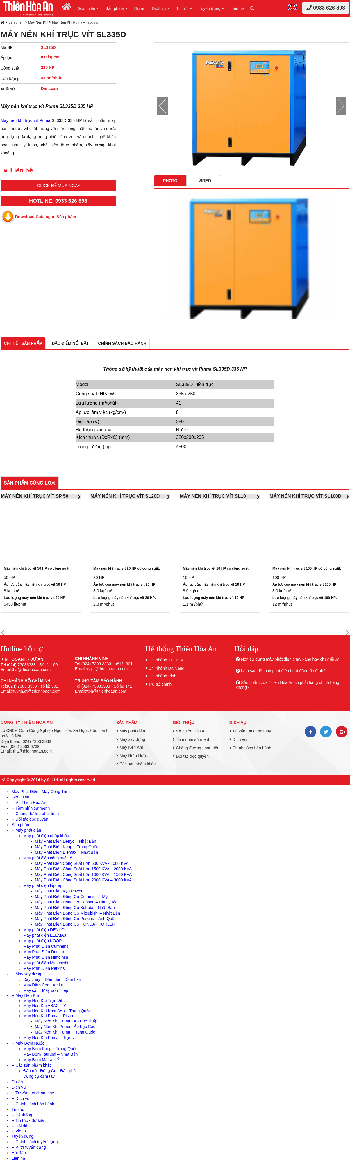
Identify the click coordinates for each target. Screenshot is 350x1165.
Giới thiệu (88, 8)
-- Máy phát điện (26, 830)
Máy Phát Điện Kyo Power (59, 891)
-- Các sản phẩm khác (31, 1065)
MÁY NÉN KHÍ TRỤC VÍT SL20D (125, 496)
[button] (2, 632)
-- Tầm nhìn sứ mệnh (31, 808)
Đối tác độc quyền (191, 756)
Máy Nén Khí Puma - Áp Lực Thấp (66, 1021)
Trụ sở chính (160, 684)
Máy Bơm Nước (132, 755)
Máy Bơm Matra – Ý (41, 1059)
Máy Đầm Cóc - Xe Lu (43, 985)
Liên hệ (237, 8)
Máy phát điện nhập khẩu (46, 835)
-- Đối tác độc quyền (30, 819)
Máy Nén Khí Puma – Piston (48, 1015)
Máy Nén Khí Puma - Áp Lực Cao (65, 1026)
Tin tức (184, 8)
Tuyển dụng (211, 8)
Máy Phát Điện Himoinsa (45, 957)
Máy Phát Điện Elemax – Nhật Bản (66, 852)
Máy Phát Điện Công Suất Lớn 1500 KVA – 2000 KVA (83, 869)
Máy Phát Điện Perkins (44, 968)
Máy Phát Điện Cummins (45, 946)
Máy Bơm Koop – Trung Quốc (50, 1048)
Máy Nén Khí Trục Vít (42, 1000)
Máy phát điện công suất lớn (49, 857)
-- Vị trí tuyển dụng (29, 1147)
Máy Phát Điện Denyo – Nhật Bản (65, 841)
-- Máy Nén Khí (25, 995)
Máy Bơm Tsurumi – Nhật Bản (50, 1054)
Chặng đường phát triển (196, 748)
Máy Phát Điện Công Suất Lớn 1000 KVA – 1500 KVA (83, 874)
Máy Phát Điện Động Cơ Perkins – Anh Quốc (75, 918)
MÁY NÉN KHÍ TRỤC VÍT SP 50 (34, 496)
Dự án (140, 8)
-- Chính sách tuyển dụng (35, 1141)
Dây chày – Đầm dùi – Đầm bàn (52, 979)
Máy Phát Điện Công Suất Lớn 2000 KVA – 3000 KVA (83, 880)
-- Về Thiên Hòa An (29, 802)
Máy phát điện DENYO (44, 929)
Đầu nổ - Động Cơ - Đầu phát (50, 1070)
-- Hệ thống (22, 1115)
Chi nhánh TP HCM (166, 660)
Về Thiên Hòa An (190, 731)
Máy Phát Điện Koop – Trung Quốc (66, 846)
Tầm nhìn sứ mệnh (191, 739)
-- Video (19, 1131)
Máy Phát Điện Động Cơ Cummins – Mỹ (71, 896)
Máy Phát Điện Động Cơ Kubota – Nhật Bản (75, 907)
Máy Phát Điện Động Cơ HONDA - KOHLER (75, 924)
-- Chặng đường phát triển (35, 813)
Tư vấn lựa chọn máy (250, 731)
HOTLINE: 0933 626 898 (58, 201)
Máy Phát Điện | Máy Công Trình (41, 791)
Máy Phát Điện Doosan (44, 951)
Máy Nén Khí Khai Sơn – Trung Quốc (57, 1011)
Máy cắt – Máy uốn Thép (45, 990)
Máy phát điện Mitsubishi (45, 963)
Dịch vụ (161, 8)
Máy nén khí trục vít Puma (25, 120)
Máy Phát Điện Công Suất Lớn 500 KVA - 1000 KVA (82, 863)
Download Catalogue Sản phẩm (45, 216)
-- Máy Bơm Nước (28, 1043)
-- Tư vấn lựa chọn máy (33, 1093)
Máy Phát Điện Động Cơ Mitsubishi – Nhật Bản (77, 913)
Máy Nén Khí (38, 22)
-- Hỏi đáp (21, 1126)
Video (205, 180)
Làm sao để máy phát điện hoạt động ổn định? (283, 670)
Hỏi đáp (19, 1152)
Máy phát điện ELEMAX (45, 935)
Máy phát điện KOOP (42, 940)
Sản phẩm (116, 8)
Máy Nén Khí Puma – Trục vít (75, 22)
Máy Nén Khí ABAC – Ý (44, 1005)
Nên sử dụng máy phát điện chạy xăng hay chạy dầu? (290, 659)
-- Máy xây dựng (26, 974)
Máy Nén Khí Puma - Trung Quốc (65, 1032)
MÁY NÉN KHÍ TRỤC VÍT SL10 (213, 496)
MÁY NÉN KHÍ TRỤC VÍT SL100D (305, 496)
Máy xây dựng (130, 739)
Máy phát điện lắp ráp (43, 885)
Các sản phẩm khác (136, 764)
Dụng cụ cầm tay (39, 1076)
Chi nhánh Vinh (162, 676)
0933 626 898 (325, 8)
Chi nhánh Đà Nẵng (166, 668)
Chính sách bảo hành (250, 748)
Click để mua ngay (58, 185)
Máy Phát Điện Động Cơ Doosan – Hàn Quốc (76, 902)
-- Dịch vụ (21, 1098)
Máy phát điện (130, 731)
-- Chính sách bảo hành (33, 1104)
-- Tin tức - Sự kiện (28, 1120)
